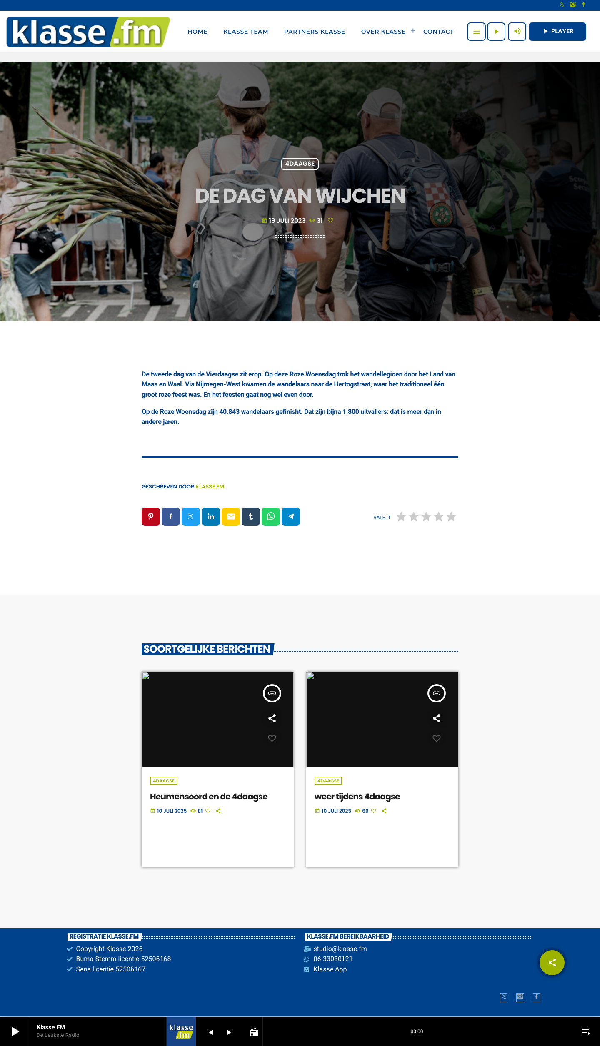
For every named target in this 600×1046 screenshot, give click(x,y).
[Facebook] (583, 5)
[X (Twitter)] (562, 5)
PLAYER (557, 31)
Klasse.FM (209, 487)
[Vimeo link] (88, 31)
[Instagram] (573, 5)
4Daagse (300, 164)
